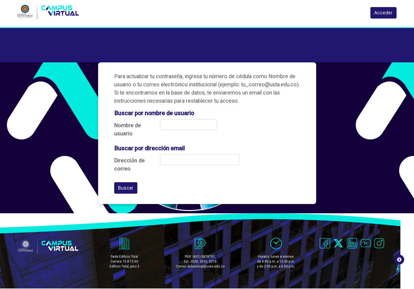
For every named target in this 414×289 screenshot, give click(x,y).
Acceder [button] (383, 13)
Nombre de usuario (127, 129)
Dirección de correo (129, 164)
